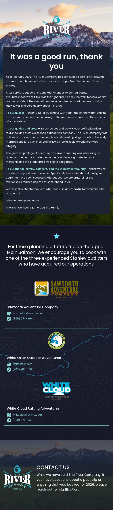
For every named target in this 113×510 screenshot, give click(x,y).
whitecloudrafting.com (27, 414)
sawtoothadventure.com (29, 313)
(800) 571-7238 (22, 420)
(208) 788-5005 (23, 369)
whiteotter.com (22, 364)
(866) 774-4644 (24, 318)
